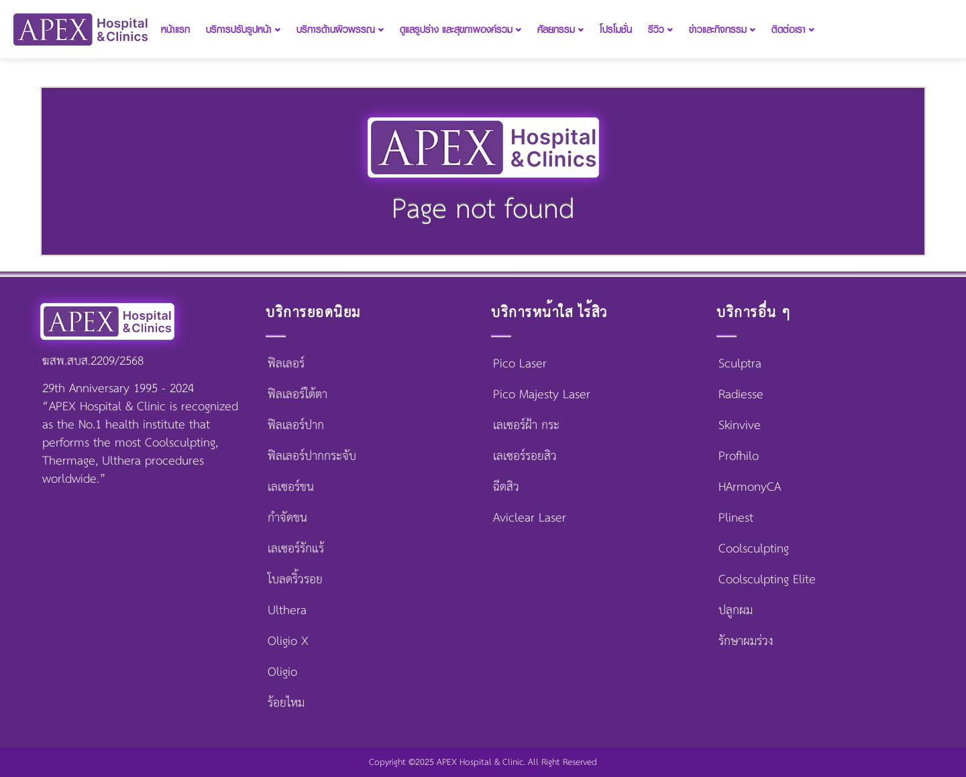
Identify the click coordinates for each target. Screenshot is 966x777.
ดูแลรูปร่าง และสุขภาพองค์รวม (460, 29)
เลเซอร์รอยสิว (525, 456)
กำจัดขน (287, 518)
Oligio (282, 672)
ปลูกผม (735, 610)
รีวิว (660, 29)
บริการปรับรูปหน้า (243, 29)
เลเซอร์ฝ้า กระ (526, 425)
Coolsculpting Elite (767, 580)
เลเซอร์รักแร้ (296, 549)
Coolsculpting (753, 549)
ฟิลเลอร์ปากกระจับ (312, 456)
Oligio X (288, 641)
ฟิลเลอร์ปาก (296, 425)
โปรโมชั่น (616, 29)
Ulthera (287, 610)
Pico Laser (520, 364)
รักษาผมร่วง (745, 641)
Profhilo (738, 456)
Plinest (735, 518)
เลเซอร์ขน (291, 487)
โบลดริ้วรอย (295, 580)
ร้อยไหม (286, 703)
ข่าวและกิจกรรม (722, 29)
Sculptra (739, 364)
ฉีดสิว (506, 487)
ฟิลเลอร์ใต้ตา (297, 394)
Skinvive (739, 425)
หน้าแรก (175, 29)
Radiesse (740, 394)
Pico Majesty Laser (541, 394)
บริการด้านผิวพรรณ (340, 29)
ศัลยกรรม (560, 29)
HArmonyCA (749, 487)
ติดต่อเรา (792, 29)
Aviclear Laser (529, 518)
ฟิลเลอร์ (286, 364)
